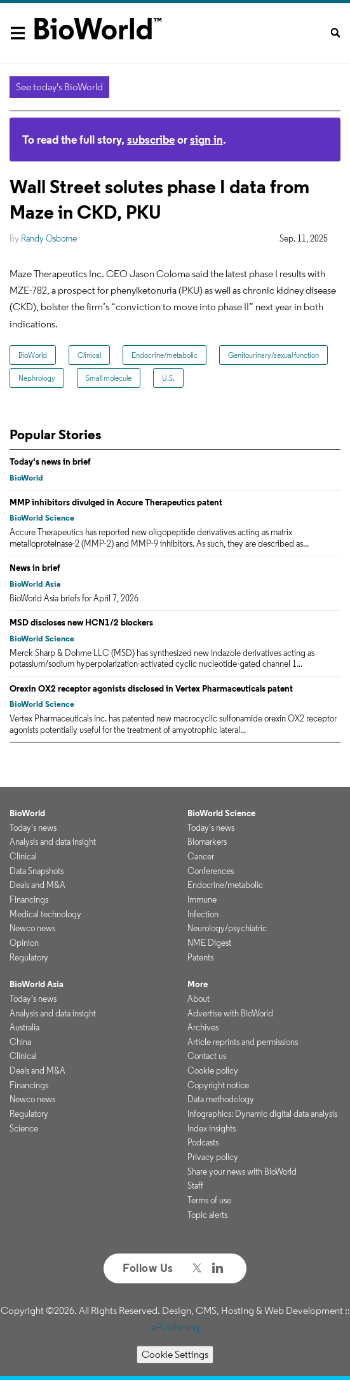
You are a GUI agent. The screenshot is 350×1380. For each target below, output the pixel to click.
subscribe (151, 139)
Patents (200, 957)
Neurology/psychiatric (227, 928)
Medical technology (45, 914)
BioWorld (32, 355)
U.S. (168, 378)
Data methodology (220, 1099)
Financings (29, 899)
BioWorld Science (42, 517)
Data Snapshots (37, 871)
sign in (206, 139)
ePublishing (175, 1327)
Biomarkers (207, 841)
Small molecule (108, 378)
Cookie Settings (175, 1354)
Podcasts (203, 1142)
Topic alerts (207, 1214)
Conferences (210, 871)
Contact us (206, 1056)
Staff (195, 1185)
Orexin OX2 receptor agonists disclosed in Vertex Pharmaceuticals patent (151, 688)
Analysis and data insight (53, 841)
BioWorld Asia (35, 583)
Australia (24, 1027)
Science (24, 1128)
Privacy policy (212, 1157)
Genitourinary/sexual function (273, 355)
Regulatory (29, 957)
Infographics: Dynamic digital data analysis (262, 1113)
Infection (203, 914)
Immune (202, 899)
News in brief (35, 567)
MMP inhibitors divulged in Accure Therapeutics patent (116, 502)
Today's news (33, 827)
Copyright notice (218, 1085)
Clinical (89, 355)
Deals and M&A (37, 885)
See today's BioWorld (59, 87)
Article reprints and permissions (242, 1042)
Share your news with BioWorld (242, 1171)
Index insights (211, 1128)
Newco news (32, 928)
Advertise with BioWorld (230, 1013)
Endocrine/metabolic (164, 355)
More (197, 984)
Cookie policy (212, 1070)
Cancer (200, 856)
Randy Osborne (49, 238)
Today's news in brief (50, 461)
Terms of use (209, 1200)
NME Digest (209, 942)
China (20, 1042)
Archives (203, 1027)
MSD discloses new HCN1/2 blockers (81, 622)
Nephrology (36, 378)
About (198, 998)
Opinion (24, 942)
